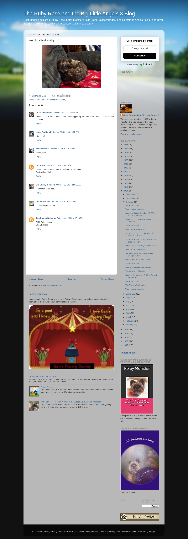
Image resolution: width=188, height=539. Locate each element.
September (131, 294)
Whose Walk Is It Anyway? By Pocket (141, 246)
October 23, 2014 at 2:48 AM (62, 149)
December (131, 194)
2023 (126, 156)
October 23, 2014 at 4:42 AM (58, 165)
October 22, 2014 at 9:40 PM (66, 113)
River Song (41, 100)
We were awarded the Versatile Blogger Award (139, 254)
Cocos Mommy (43, 201)
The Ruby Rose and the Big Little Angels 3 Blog (79, 14)
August (129, 298)
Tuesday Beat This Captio (136, 271)
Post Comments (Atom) (51, 285)
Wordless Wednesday (56, 100)
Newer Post (36, 279)
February (130, 321)
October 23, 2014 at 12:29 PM (70, 218)
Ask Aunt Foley (132, 205)
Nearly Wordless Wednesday (138, 267)
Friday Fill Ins (46, 387)
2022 (126, 160)
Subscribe (140, 55)
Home (71, 279)
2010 (126, 341)
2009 (126, 345)
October (130, 202)
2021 (126, 164)
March (129, 317)
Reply (38, 123)
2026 (126, 145)
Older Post (107, 279)
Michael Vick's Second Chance (42, 376)
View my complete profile (131, 134)
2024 (126, 152)
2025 (126, 148)
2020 (126, 168)
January (130, 325)
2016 (126, 183)
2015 (126, 187)
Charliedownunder (44, 113)
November (131, 198)
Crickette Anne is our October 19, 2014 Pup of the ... (140, 234)
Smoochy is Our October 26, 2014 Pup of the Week (140, 214)
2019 (126, 172)
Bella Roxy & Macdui (45, 185)
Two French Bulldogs (46, 218)
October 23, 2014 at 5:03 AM (68, 185)
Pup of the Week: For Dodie (137, 260)
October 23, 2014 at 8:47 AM (63, 201)
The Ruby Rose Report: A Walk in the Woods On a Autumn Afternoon (71, 402)
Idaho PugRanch (44, 132)
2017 (126, 179)
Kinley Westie (42, 149)
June (128, 305)
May (128, 309)
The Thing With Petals (135, 285)
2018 (126, 175)
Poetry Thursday (38, 294)
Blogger (151, 531)
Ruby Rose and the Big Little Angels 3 (141, 115)
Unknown (40, 165)
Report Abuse (128, 352)
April (128, 313)
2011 (126, 337)
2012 (126, 333)
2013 (126, 329)
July (128, 301)
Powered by (140, 64)
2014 (126, 191)
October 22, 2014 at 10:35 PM (65, 132)
